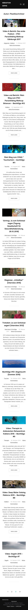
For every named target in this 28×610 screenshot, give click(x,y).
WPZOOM (18, 606)
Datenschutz (5, 599)
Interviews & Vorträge (11, 235)
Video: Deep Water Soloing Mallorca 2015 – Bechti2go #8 (13, 495)
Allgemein (6, 43)
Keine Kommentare (15, 45)
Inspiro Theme (10, 606)
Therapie (6, 440)
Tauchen (6, 166)
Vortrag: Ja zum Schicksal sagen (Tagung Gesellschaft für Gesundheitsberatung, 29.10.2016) (14, 226)
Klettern (12, 43)
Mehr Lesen (15, 73)
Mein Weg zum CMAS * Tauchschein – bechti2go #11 (14, 160)
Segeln (6, 560)
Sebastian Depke (6, 4)
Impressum (14, 601)
